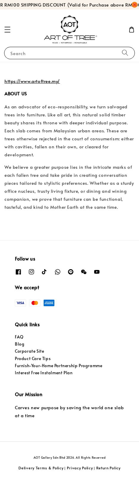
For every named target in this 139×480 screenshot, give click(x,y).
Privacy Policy (80, 468)
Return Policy (108, 468)
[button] (7, 29)
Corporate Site (29, 351)
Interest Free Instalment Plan (43, 372)
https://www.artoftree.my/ (32, 81)
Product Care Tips (32, 358)
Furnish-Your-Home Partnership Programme (58, 365)
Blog (19, 344)
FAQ (19, 337)
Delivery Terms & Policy (40, 468)
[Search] (125, 53)
